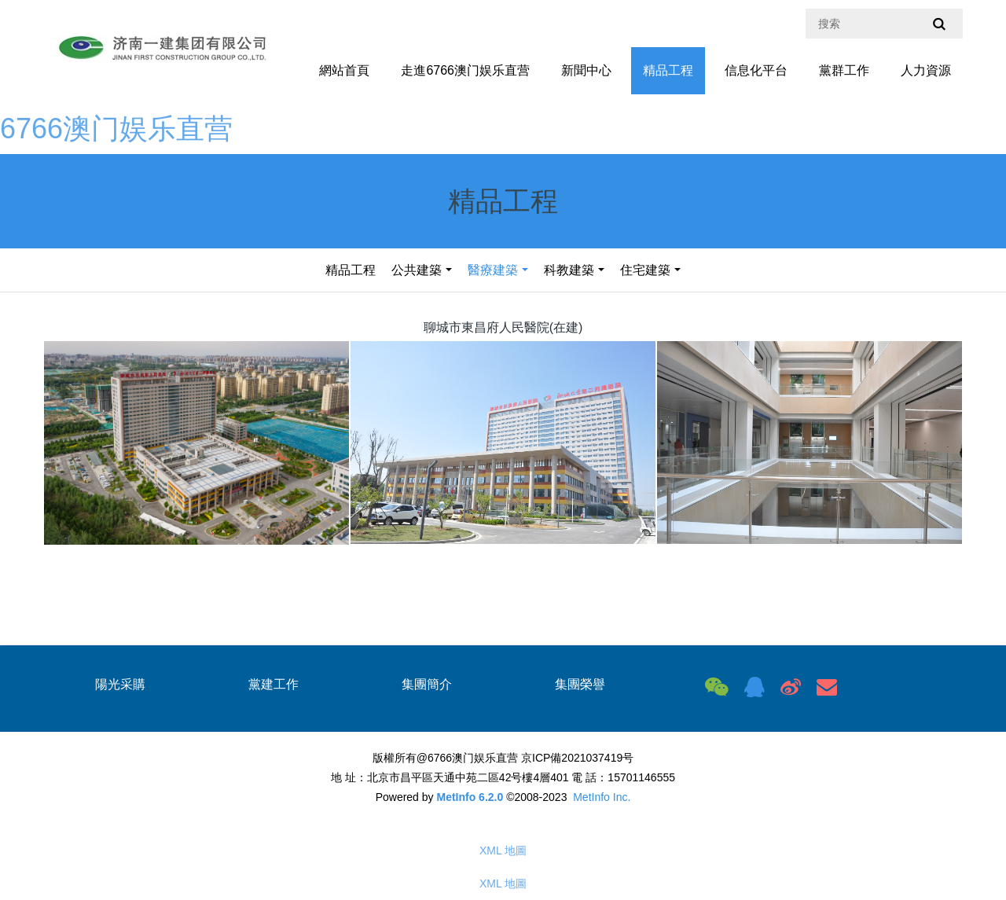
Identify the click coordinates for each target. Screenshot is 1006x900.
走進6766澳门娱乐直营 (465, 70)
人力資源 (926, 70)
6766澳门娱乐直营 (116, 128)
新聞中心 (586, 70)
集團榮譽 (580, 684)
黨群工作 (844, 70)
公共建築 (416, 270)
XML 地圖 (503, 850)
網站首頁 (344, 70)
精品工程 (668, 70)
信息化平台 (756, 70)
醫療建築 (493, 270)
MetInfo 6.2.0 (469, 797)
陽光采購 (120, 684)
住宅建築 (645, 270)
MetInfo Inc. (601, 797)
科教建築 (569, 270)
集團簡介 (427, 684)
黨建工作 (273, 684)
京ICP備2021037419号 (577, 757)
